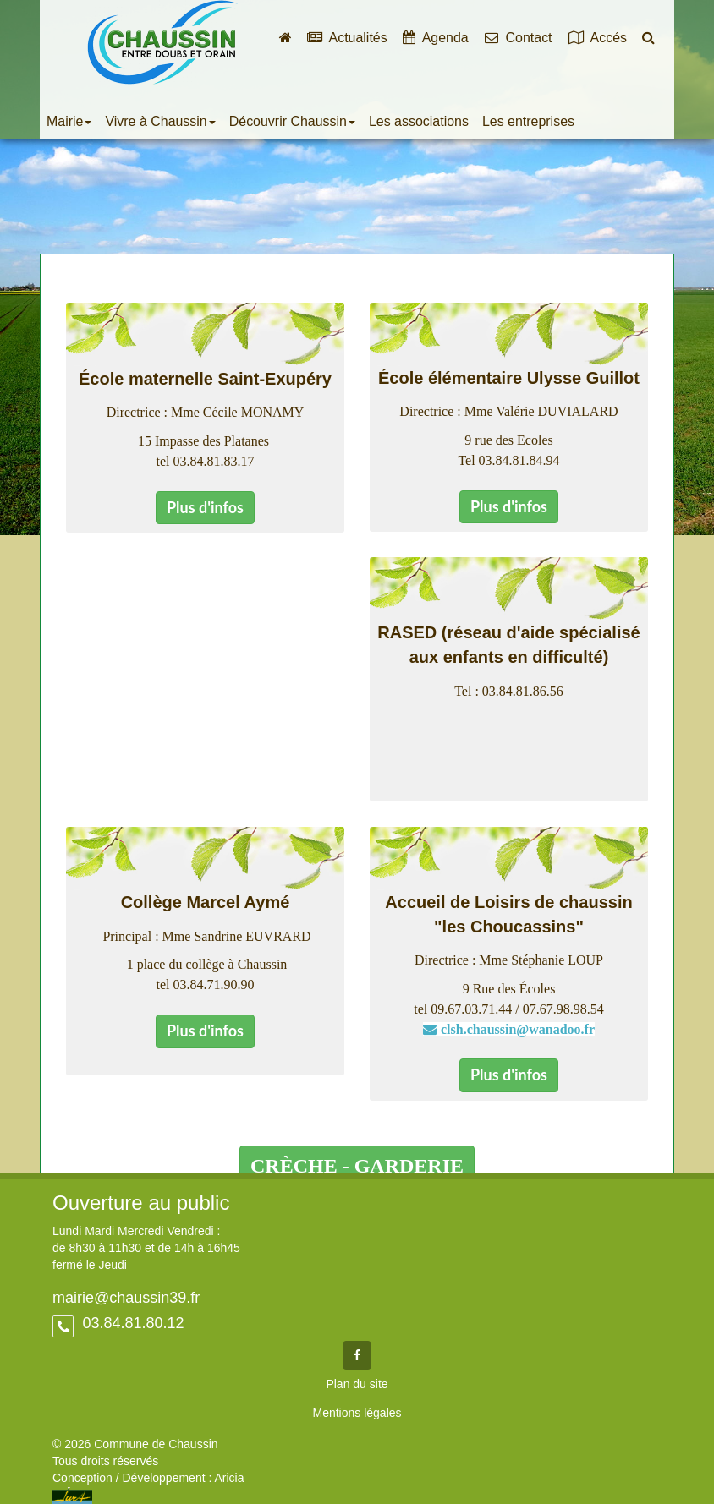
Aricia (229, 1478)
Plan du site (356, 1384)
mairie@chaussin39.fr (126, 1297)
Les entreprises (528, 121)
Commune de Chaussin (162, 42)
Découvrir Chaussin (292, 121)
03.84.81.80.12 (131, 1323)
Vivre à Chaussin (160, 121)
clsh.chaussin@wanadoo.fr (518, 1029)
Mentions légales (356, 1412)
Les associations (419, 121)
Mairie (69, 121)
